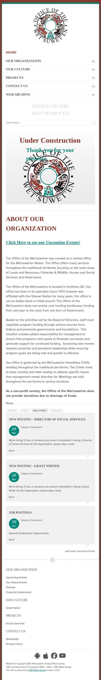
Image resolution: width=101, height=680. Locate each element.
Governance (13, 608)
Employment (40, 410)
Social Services (15, 623)
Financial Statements (18, 592)
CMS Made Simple (37, 670)
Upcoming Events (86, 551)
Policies (10, 587)
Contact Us (50, 85)
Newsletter (12, 639)
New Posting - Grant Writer (34, 466)
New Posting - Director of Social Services (47, 419)
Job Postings (20, 512)
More (11, 450)
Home (11, 52)
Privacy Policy (14, 644)
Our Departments (16, 582)
